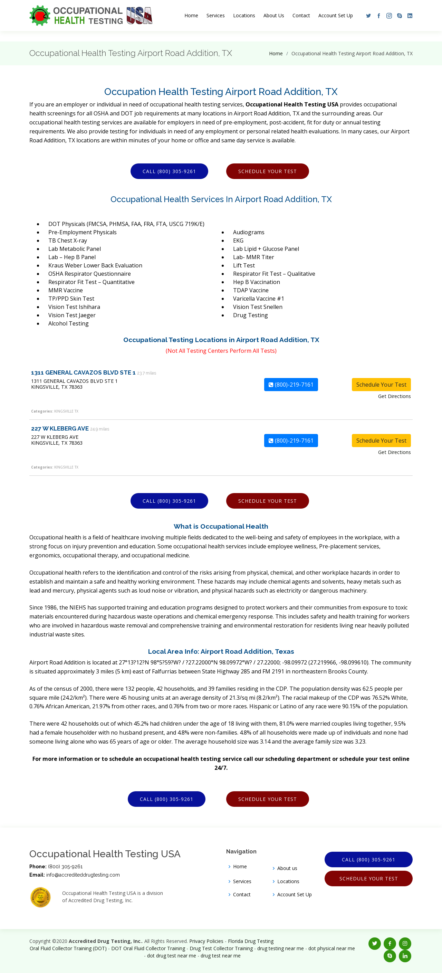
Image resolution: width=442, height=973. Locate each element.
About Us (273, 15)
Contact (301, 15)
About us (287, 868)
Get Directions (394, 396)
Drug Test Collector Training (221, 948)
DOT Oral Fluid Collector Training (148, 948)
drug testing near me (280, 948)
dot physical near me (331, 948)
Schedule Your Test (267, 171)
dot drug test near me (171, 955)
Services (215, 15)
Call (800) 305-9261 (169, 171)
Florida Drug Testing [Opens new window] (250, 941)
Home (191, 15)
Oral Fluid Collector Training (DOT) (68, 948)
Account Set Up (335, 15)
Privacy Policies (206, 941)
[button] (366, 15)
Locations (244, 15)
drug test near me (221, 955)
